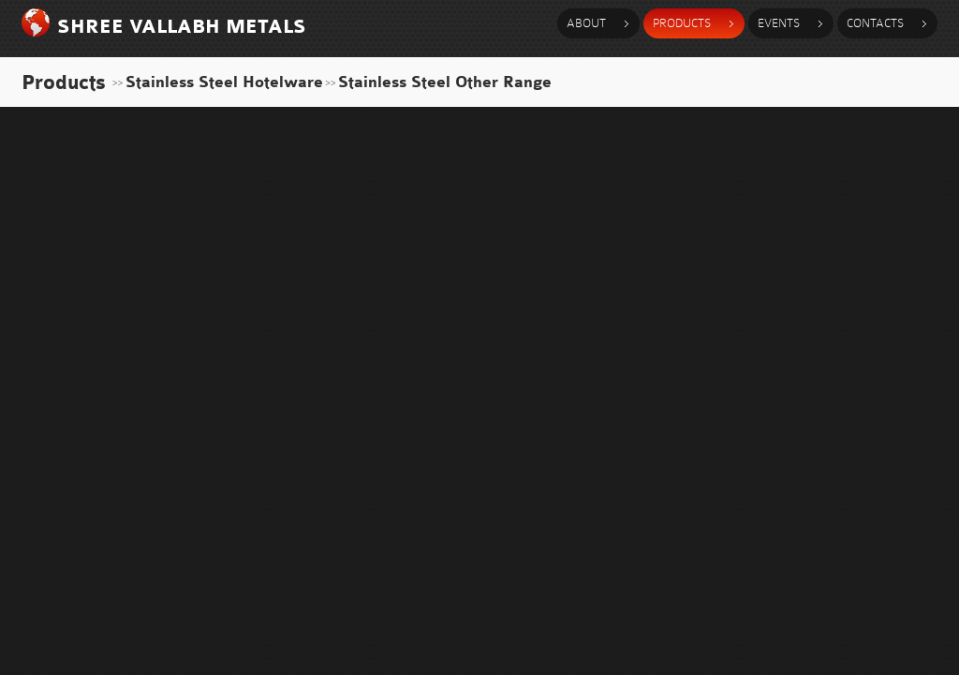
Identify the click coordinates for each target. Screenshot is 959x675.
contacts (875, 23)
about (586, 23)
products (682, 23)
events (779, 23)
